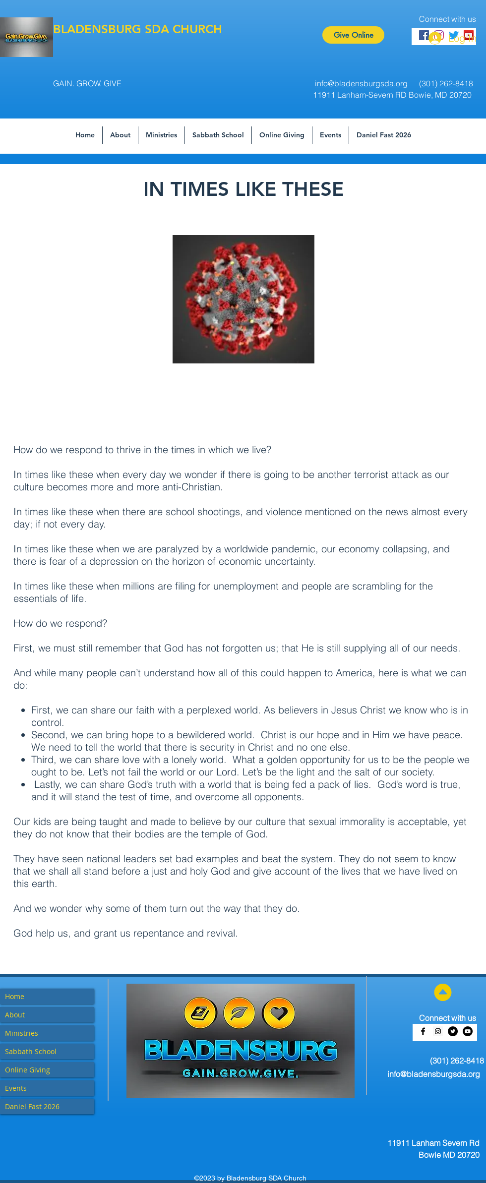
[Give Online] (353, 35)
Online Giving (27, 1069)
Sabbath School (31, 1051)
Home (14, 996)
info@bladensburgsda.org (433, 1074)
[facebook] (423, 1031)
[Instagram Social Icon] (438, 1031)
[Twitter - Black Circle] (453, 1031)
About (15, 1014)
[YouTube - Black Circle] (468, 1031)
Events (16, 1088)
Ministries (21, 1033)
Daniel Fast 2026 (32, 1106)
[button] (218, 135)
